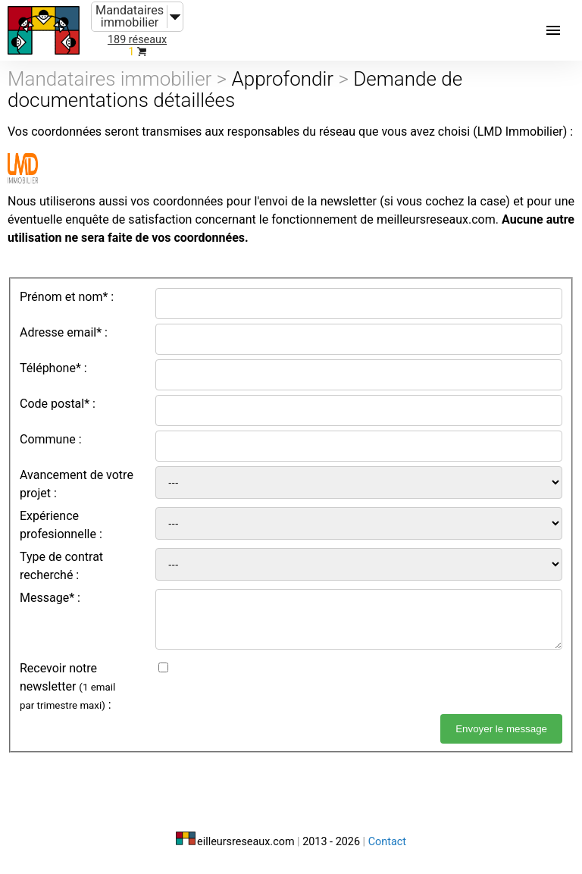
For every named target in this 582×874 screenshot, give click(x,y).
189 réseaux (137, 39)
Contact (387, 841)
